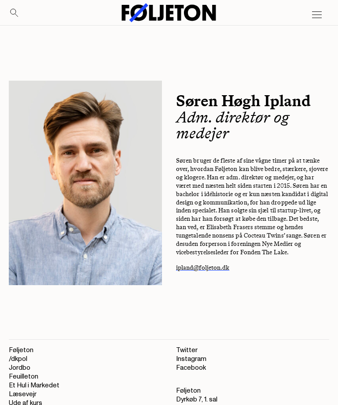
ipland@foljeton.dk (202, 267)
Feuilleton (23, 376)
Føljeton (21, 350)
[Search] (14, 13)
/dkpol (18, 359)
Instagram (191, 359)
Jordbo (19, 367)
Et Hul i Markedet (34, 385)
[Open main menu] (317, 15)
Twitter (187, 350)
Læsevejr (23, 394)
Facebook (191, 367)
